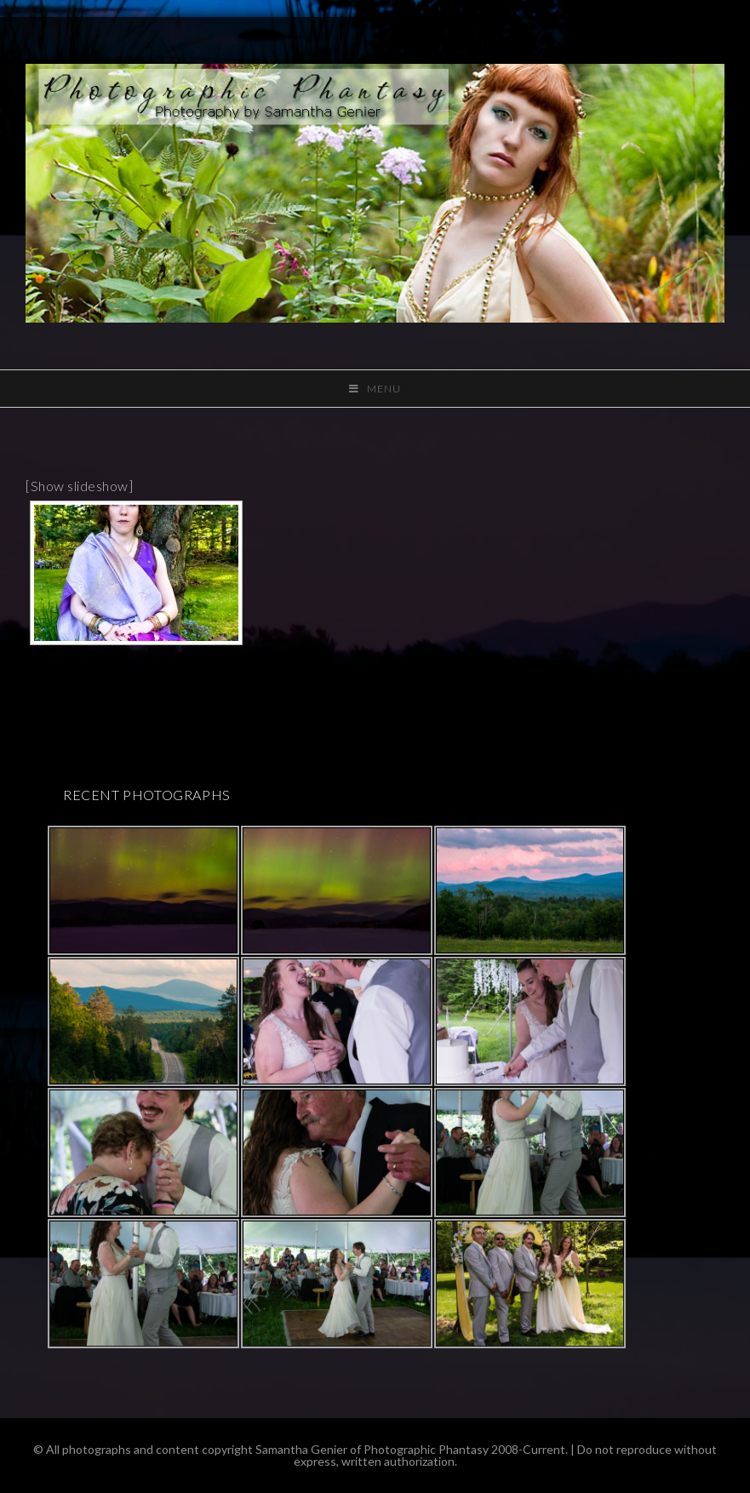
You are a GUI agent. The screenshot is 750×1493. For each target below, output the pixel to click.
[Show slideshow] (79, 486)
